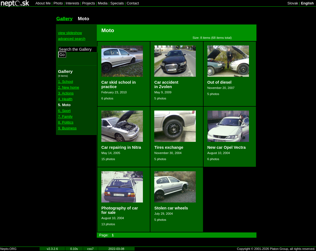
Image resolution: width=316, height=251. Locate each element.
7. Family (65, 116)
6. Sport (64, 111)
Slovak (292, 3)
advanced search (72, 39)
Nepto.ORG (8, 248)
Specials (117, 3)
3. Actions (66, 93)
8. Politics (65, 122)
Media (102, 3)
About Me (43, 3)
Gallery (64, 18)
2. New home (68, 87)
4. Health (65, 99)
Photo (58, 3)
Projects (88, 3)
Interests (72, 3)
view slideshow (70, 33)
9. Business (67, 128)
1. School (65, 82)
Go (62, 54)
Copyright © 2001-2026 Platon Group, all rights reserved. (276, 248)
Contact (133, 3)
